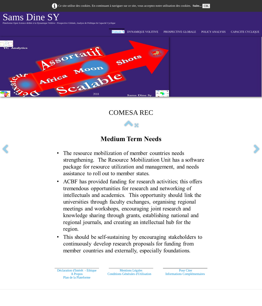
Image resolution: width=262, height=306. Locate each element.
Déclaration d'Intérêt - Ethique (76, 270)
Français (118, 31)
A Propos (77, 274)
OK (206, 6)
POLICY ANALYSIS (213, 31)
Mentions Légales (131, 270)
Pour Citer (185, 270)
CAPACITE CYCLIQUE (245, 31)
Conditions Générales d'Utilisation (129, 274)
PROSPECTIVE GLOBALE (180, 31)
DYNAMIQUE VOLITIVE (142, 31)
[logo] (59, 20)
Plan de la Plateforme (76, 277)
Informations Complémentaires (185, 274)
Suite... (197, 5)
